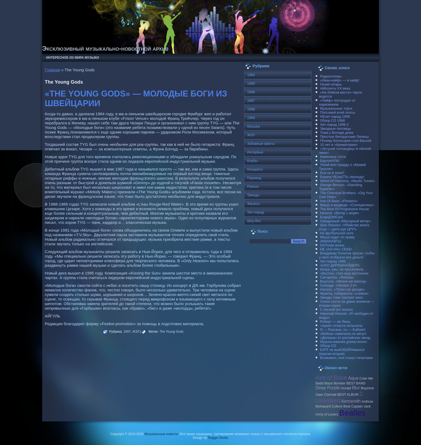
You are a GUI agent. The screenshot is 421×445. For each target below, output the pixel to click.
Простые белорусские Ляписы (344, 137)
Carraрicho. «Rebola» (337, 277)
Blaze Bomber (335, 383)
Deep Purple (327, 387)
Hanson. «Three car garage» (342, 289)
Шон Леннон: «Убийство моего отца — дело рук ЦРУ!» (344, 227)
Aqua (353, 378)
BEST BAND (355, 383)
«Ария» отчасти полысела (341, 326)
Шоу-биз (254, 221)
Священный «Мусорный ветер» (345, 221)
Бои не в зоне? (332, 173)
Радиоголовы (331, 76)
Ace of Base (331, 377)
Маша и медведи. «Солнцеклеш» (347, 205)
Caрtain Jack (361, 406)
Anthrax (367, 401)
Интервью (255, 152)
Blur (356, 387)
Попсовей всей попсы (337, 112)
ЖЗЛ (135, 331)
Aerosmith (351, 401)
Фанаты (253, 204)
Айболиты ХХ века (335, 88)
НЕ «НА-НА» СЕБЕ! (336, 249)
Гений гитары (331, 84)
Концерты (255, 169)
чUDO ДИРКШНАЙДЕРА (340, 265)
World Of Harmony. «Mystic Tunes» (347, 181)
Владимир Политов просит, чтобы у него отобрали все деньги (347, 255)
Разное (253, 186)
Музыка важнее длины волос (343, 342)
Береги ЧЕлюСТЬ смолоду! (342, 177)
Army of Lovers (326, 414)
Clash (319, 394)
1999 (251, 118)
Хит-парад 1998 (333, 261)
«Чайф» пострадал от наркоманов (337, 102)
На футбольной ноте (336, 233)
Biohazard (323, 406)
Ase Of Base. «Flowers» (338, 201)
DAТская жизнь (332, 245)
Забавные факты (261, 144)
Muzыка (253, 126)
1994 (251, 75)
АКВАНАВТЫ (330, 241)
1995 (251, 83)
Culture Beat (341, 406)
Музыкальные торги (336, 108)
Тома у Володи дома (336, 133)
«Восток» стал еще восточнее (344, 273)
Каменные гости (333, 157)
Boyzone (367, 388)
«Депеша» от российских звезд (345, 338)
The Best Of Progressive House (344, 209)
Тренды (253, 195)
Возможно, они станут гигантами (346, 358)
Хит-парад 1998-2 (334, 125)
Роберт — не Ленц (335, 322)
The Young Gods (171, 331)
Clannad (330, 394)
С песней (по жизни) (336, 309)
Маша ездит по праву (337, 237)
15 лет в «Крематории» (339, 145)
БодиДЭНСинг (331, 217)
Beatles (352, 412)
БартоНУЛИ (329, 161)
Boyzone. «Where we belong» (343, 281)
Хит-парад (255, 212)
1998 (251, 109)
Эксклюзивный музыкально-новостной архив (105, 48)
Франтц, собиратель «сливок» (344, 293)
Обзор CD (328, 346)
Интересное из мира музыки (72, 58)
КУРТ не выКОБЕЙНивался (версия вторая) (341, 352)
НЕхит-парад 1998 (335, 116)
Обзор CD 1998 (332, 120)
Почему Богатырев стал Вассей (345, 141)
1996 (251, 92)
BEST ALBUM (347, 394)
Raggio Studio (218, 438)
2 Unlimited (338, 397)
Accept (346, 388)
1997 (127, 331)
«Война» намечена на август (343, 334)
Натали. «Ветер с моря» (339, 213)
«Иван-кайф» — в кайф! (339, 80)
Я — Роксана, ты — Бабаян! (343, 330)
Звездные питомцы (335, 129)
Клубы (252, 161)
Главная (52, 70)
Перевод (254, 178)
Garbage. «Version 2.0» (338, 285)
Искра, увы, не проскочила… (343, 269)
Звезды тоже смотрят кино (341, 297)
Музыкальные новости (161, 434)
